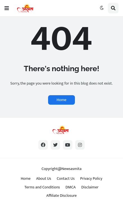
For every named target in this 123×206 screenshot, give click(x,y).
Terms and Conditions (42, 187)
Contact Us (66, 178)
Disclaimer (90, 187)
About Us (43, 178)
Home (61, 100)
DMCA (70, 187)
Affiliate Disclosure (61, 195)
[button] (6, 8)
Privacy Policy (91, 178)
